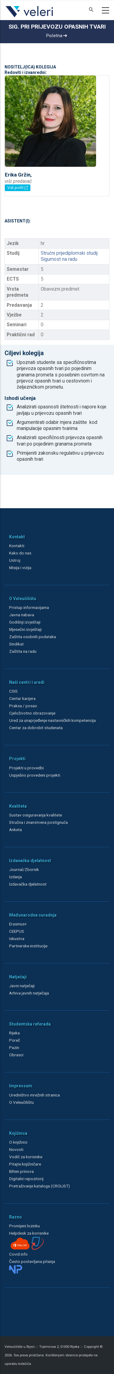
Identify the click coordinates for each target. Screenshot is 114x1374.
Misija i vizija (20, 567)
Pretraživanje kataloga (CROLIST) (39, 1185)
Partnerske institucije (28, 945)
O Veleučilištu (21, 1102)
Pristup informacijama (29, 607)
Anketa (15, 829)
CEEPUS (16, 931)
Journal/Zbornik (24, 869)
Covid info (18, 1254)
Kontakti (16, 545)
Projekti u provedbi (26, 767)
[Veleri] (30, 17)
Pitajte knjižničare (25, 1164)
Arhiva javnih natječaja (29, 993)
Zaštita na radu (22, 651)
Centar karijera (22, 698)
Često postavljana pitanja (32, 1261)
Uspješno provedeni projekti (34, 775)
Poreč (14, 1040)
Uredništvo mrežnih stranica (34, 1095)
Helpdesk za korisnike (29, 1233)
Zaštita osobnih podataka (32, 636)
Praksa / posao (23, 705)
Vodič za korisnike (25, 1156)
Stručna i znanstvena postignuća (38, 822)
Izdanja (15, 876)
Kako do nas (20, 553)
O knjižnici (18, 1142)
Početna (56, 35)
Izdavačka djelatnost (28, 884)
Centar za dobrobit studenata (36, 727)
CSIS (13, 691)
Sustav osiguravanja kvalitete (35, 815)
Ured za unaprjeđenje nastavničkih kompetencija (52, 720)
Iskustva (16, 938)
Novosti (16, 1149)
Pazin (14, 1047)
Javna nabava (21, 614)
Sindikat (16, 644)
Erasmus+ (18, 923)
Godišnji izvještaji (24, 622)
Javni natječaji (22, 985)
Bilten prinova (21, 1171)
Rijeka (14, 1032)
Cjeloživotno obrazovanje (32, 713)
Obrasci (16, 1054)
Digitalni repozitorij (26, 1178)
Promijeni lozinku (24, 1225)
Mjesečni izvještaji (25, 629)
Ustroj (14, 560)
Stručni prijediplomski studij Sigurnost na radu (69, 256)
